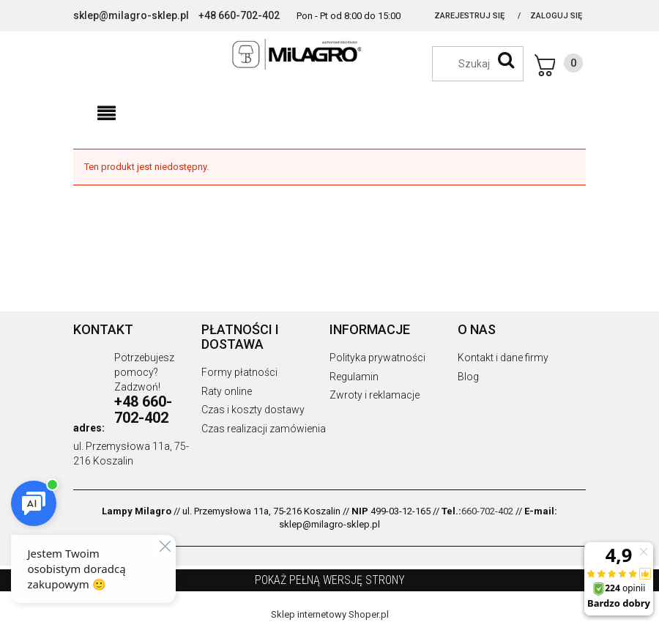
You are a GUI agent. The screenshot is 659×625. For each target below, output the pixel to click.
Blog (468, 376)
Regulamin (354, 376)
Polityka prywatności (377, 357)
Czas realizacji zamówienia (263, 428)
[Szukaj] (506, 60)
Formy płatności (239, 372)
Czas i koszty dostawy (253, 409)
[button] (106, 113)
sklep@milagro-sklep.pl (131, 15)
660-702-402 (487, 511)
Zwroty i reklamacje (375, 395)
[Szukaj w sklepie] (485, 64)
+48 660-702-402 (239, 15)
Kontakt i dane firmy (503, 357)
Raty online (226, 391)
